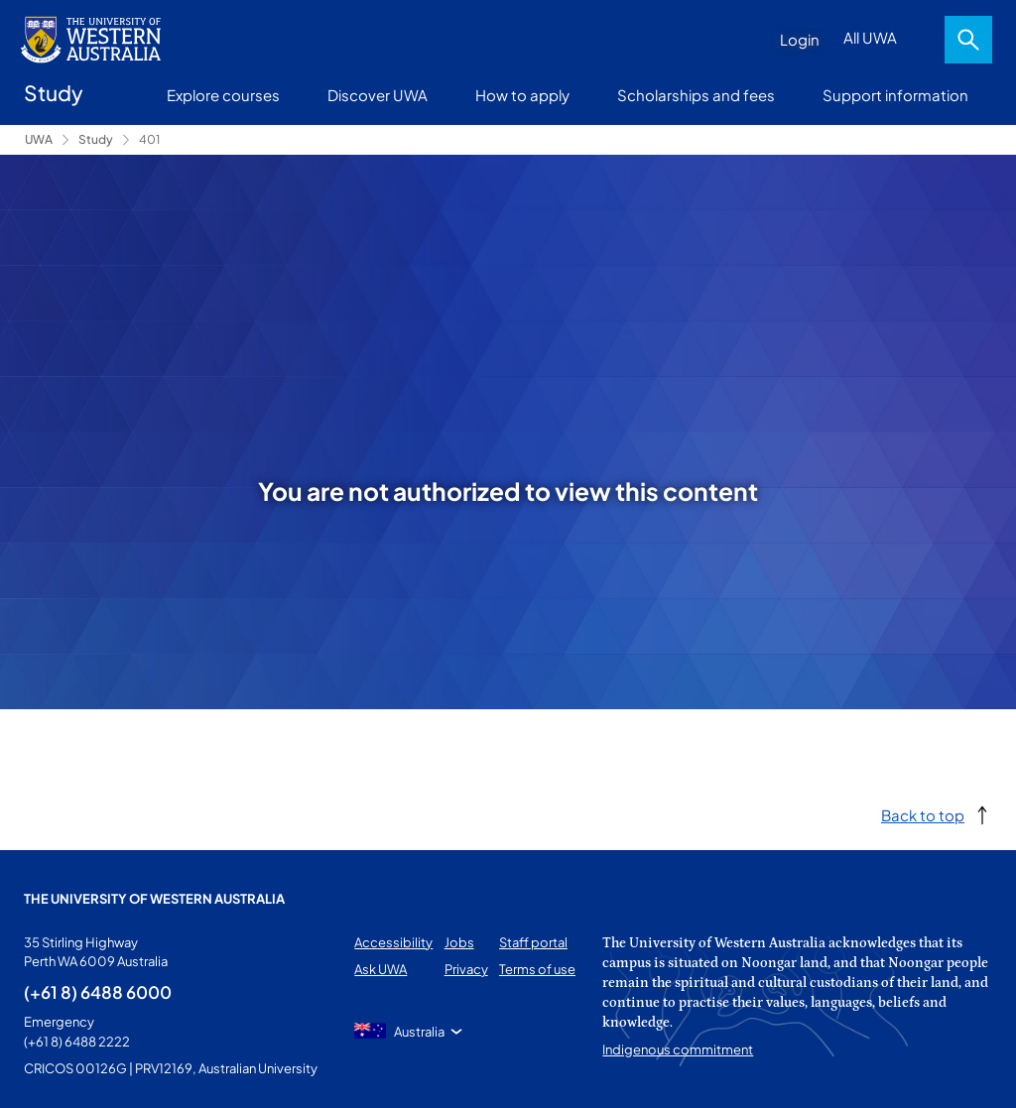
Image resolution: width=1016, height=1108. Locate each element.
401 (149, 139)
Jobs (459, 942)
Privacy (466, 969)
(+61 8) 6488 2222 (77, 1041)
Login (800, 39)
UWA (39, 139)
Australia (419, 1032)
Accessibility (393, 942)
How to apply (522, 94)
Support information (895, 94)
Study (95, 139)
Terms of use (537, 969)
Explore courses (223, 94)
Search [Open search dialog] (968, 39)
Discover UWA (377, 94)
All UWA (870, 37)
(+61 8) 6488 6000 (98, 992)
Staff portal (533, 942)
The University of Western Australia (154, 899)
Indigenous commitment (677, 1049)
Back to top (922, 814)
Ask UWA (380, 969)
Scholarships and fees (696, 94)
